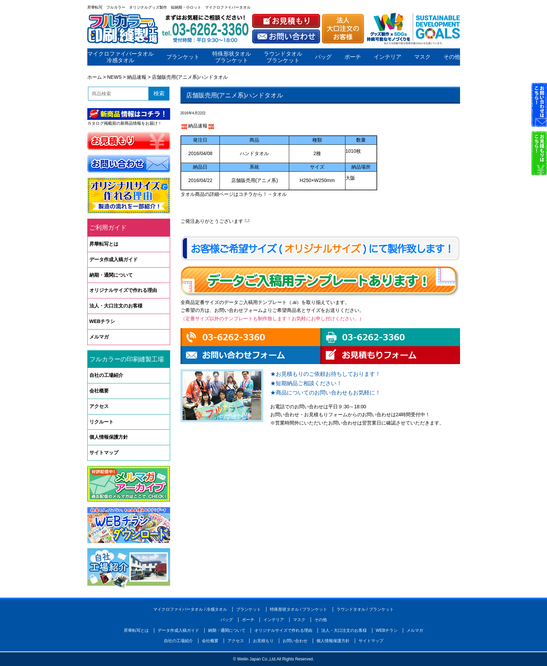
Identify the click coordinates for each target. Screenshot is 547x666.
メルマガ (99, 337)
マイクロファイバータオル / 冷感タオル (190, 609)
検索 (159, 93)
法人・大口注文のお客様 (116, 305)
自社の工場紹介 (106, 375)
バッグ (323, 57)
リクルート (101, 422)
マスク (422, 57)
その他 (451, 57)
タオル (279, 194)
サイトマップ (103, 452)
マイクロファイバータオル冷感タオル (120, 57)
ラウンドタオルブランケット (283, 57)
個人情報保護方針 (108, 437)
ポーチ (352, 57)
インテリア (387, 57)
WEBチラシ (102, 321)
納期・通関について (111, 275)
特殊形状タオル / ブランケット (298, 609)
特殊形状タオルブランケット (231, 57)
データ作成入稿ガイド (113, 259)
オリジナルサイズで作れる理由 (123, 290)
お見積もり (263, 640)
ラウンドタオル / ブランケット (365, 609)
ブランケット (182, 57)
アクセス (99, 406)
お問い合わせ (295, 640)
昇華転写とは (103, 244)
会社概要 (99, 390)
